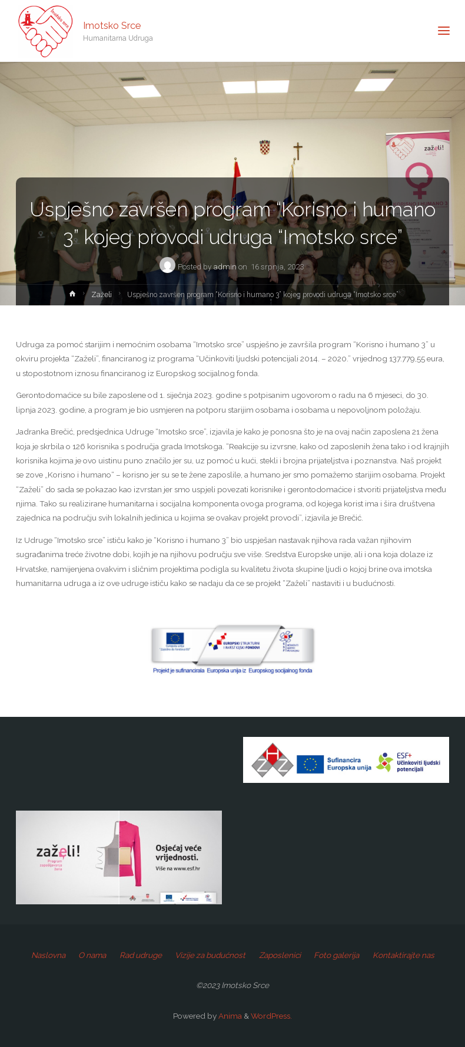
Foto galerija (336, 955)
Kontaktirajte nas (403, 955)
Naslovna (48, 955)
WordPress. (271, 1015)
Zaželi (101, 295)
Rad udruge (140, 955)
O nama (92, 955)
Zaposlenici (280, 955)
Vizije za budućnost (210, 955)
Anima (229, 1015)
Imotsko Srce (112, 25)
